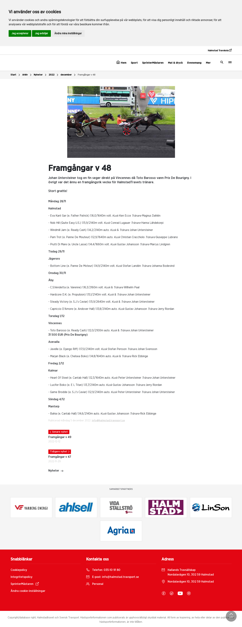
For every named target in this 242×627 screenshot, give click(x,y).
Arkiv (27, 75)
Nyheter (40, 75)
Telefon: (103, 570)
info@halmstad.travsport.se (108, 420)
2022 (54, 75)
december (68, 75)
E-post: (112, 577)
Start (16, 75)
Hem (121, 62)
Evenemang (194, 62)
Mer (208, 62)
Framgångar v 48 (86, 75)
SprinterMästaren (152, 62)
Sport (134, 62)
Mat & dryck (175, 62)
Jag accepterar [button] (19, 33)
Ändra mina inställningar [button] (68, 33)
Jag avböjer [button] (41, 33)
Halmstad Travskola (220, 50)
